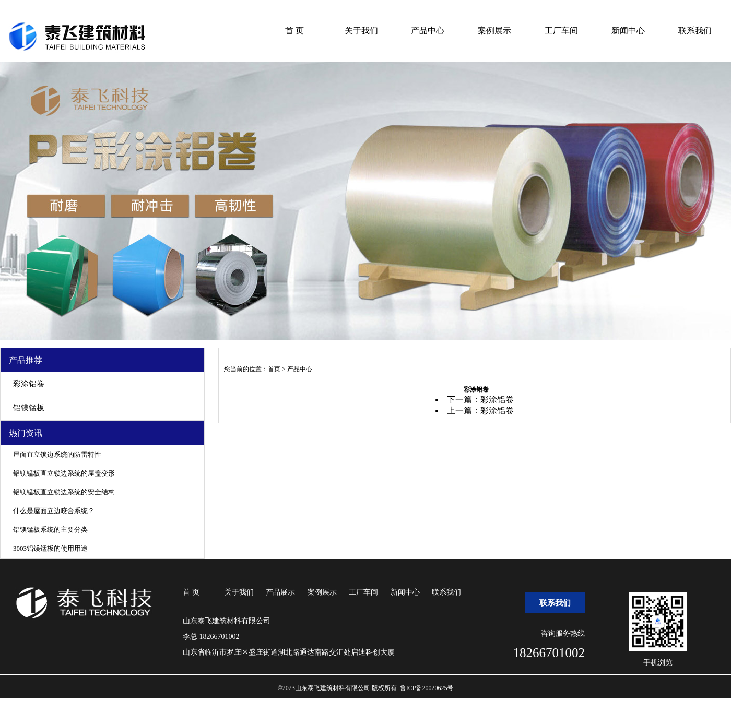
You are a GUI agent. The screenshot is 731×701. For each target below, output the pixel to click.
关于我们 (361, 30)
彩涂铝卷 (28, 383)
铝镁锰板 (28, 407)
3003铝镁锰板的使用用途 (50, 548)
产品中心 (427, 30)
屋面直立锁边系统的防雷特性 (57, 454)
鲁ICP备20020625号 (427, 688)
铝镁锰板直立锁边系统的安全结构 (64, 492)
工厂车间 (561, 30)
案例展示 (494, 30)
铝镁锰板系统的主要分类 (50, 529)
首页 (274, 369)
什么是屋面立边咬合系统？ (54, 511)
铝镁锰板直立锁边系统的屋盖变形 (64, 473)
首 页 (294, 30)
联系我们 (695, 30)
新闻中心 (628, 30)
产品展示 (280, 592)
